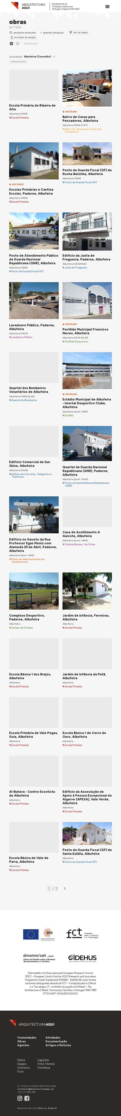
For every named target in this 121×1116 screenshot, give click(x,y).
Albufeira (14, 113)
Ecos (20, 1071)
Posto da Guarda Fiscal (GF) (81, 182)
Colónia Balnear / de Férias (80, 544)
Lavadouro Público (21, 337)
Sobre (21, 1060)
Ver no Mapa (78, 32)
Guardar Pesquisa (52, 32)
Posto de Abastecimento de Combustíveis (27, 560)
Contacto (23, 1067)
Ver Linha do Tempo (23, 37)
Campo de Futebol (22, 627)
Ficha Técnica (46, 1064)
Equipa (21, 1064)
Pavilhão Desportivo (76, 341)
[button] (23, 1045)
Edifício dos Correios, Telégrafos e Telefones (31, 475)
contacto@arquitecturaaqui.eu (35, 1089)
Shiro (40, 1108)
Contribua (43, 1067)
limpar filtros (18, 62)
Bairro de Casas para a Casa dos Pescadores (83, 130)
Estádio (69, 415)
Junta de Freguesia (76, 267)
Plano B (52, 1108)
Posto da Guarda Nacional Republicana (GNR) (87, 484)
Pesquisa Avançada (23, 32)
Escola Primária (20, 117)
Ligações (43, 1060)
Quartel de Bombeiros (24, 400)
